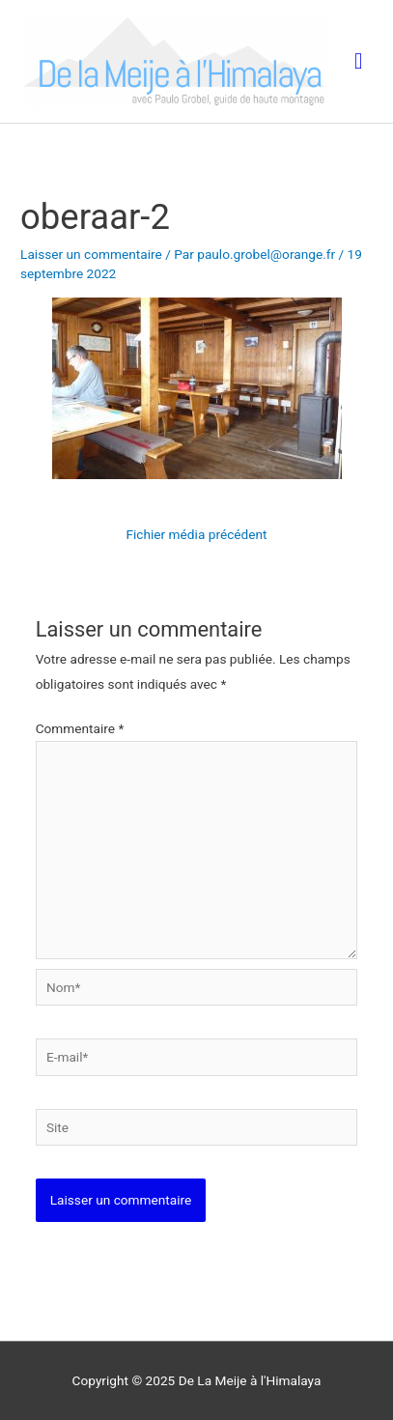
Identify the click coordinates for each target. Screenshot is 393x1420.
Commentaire (80, 728)
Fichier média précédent (196, 534)
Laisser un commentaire (91, 254)
